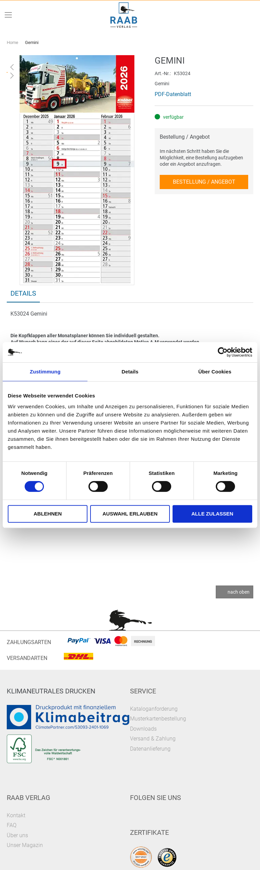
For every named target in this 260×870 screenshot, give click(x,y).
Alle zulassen (212, 514)
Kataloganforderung (154, 709)
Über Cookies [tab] (214, 371)
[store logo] (124, 15)
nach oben (239, 592)
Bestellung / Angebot (185, 137)
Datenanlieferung (150, 749)
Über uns (17, 835)
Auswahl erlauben (129, 514)
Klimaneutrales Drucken (51, 691)
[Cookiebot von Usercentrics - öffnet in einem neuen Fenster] (222, 352)
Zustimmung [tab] (45, 371)
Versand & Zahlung (153, 738)
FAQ (12, 825)
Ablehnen (48, 514)
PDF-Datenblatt (173, 94)
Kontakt (16, 815)
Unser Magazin (25, 845)
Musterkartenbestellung (158, 718)
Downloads (143, 729)
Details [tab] (130, 371)
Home (12, 42)
